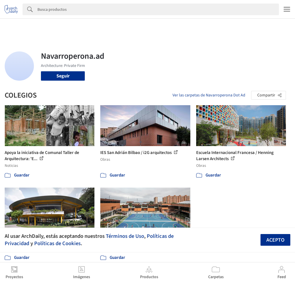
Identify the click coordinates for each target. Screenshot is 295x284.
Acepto (275, 240)
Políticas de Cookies (57, 243)
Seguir (63, 76)
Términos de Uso (125, 236)
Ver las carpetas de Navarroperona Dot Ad (208, 95)
